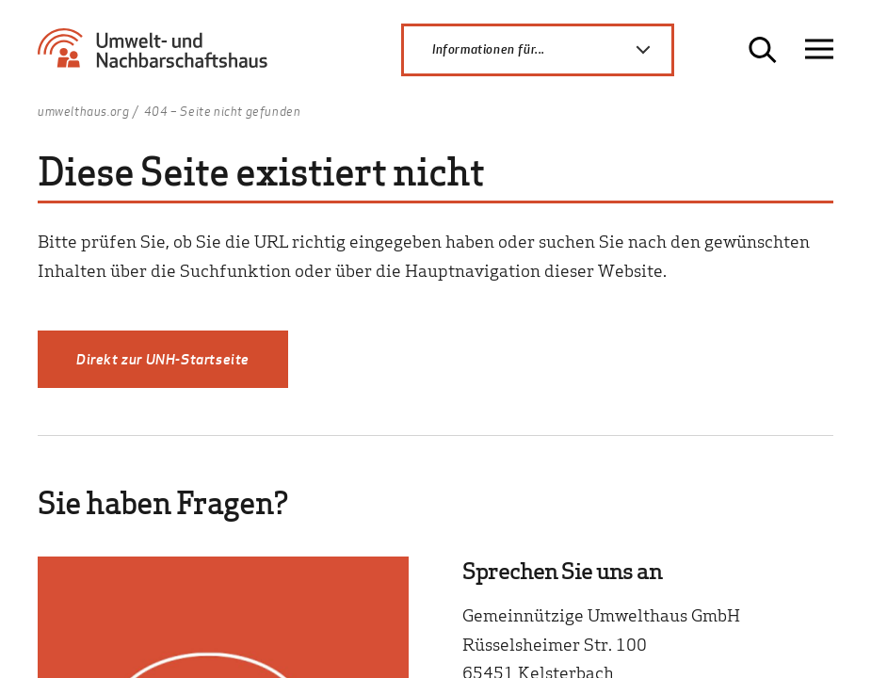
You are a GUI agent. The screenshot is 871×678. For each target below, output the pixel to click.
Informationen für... (551, 50)
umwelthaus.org (83, 112)
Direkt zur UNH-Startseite (163, 358)
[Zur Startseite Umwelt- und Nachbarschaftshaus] (159, 56)
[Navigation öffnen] (819, 49)
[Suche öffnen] (762, 50)
